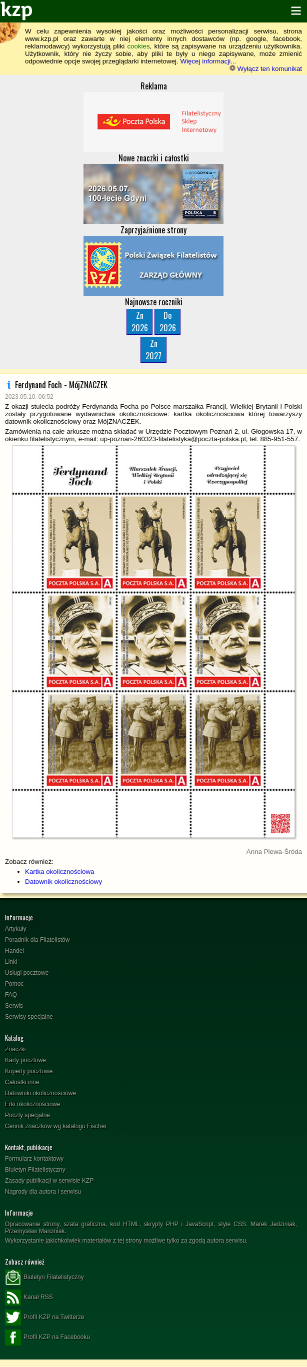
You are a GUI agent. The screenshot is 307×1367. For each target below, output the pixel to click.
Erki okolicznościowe (32, 1104)
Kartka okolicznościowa (59, 871)
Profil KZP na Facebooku (47, 1338)
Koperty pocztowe (28, 1071)
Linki (11, 961)
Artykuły (15, 928)
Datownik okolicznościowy (63, 881)
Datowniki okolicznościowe (40, 1093)
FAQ (11, 994)
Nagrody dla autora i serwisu (43, 1191)
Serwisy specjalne (29, 1016)
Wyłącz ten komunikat (266, 68)
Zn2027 (154, 349)
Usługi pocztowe (26, 972)
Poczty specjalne (27, 1115)
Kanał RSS (29, 1298)
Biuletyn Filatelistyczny (35, 1169)
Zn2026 (140, 321)
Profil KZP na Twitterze (44, 1318)
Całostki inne (22, 1082)
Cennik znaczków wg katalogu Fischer (55, 1126)
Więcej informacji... (208, 61)
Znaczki (15, 1049)
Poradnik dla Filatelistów (37, 939)
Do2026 (168, 321)
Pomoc (14, 983)
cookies (138, 46)
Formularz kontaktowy (34, 1158)
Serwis (14, 1005)
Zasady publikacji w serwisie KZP (49, 1180)
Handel (14, 950)
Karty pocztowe (25, 1060)
